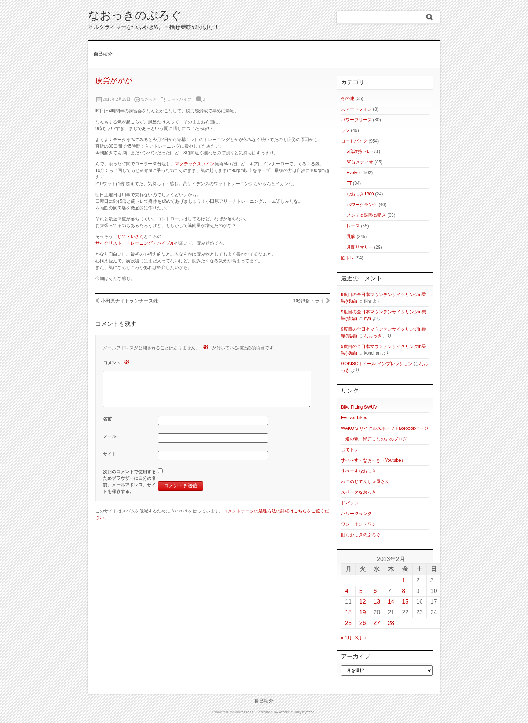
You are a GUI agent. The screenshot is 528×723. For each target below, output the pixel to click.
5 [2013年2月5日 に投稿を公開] (361, 591)
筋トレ (347, 257)
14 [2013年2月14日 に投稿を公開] (391, 601)
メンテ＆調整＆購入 (366, 215)
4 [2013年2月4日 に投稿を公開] (346, 591)
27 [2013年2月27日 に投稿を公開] (377, 623)
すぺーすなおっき (358, 471)
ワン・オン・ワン (358, 524)
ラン (345, 130)
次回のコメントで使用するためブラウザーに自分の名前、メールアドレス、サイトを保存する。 (129, 481)
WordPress (244, 712)
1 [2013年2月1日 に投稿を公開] (403, 580)
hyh (367, 318)
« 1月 (346, 637)
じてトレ (350, 449)
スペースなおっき (358, 492)
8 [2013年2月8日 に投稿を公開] (403, 591)
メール (109, 436)
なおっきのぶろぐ (135, 16)
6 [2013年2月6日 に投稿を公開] (375, 591)
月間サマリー (359, 247)
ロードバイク (179, 99)
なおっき (373, 335)
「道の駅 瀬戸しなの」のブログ (374, 439)
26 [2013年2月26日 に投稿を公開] (362, 623)
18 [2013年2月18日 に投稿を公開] (348, 612)
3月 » (360, 637)
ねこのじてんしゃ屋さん (365, 481)
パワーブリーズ (356, 119)
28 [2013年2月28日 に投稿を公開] (391, 623)
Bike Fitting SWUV (359, 407)
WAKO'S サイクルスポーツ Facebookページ (384, 428)
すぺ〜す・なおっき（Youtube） (373, 460)
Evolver (353, 172)
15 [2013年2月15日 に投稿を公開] (405, 601)
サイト (109, 454)
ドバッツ (350, 503)
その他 (347, 98)
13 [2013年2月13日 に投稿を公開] (377, 601)
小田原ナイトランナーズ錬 (129, 301)
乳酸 (350, 236)
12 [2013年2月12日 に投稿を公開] (362, 601)
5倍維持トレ (358, 151)
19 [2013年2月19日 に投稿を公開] (362, 612)
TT (349, 183)
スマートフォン (356, 109)
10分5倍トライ (308, 301)
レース (353, 226)
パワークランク (361, 204)
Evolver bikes (354, 417)
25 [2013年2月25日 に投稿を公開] (348, 623)
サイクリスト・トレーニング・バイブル (135, 243)
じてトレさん (130, 236)
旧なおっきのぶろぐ (361, 534)
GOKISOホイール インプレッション (376, 363)
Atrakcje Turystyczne (297, 712)
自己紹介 (103, 54)
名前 (107, 418)
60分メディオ (359, 162)
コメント (117, 362)
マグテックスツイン (194, 163)
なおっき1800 (360, 194)
